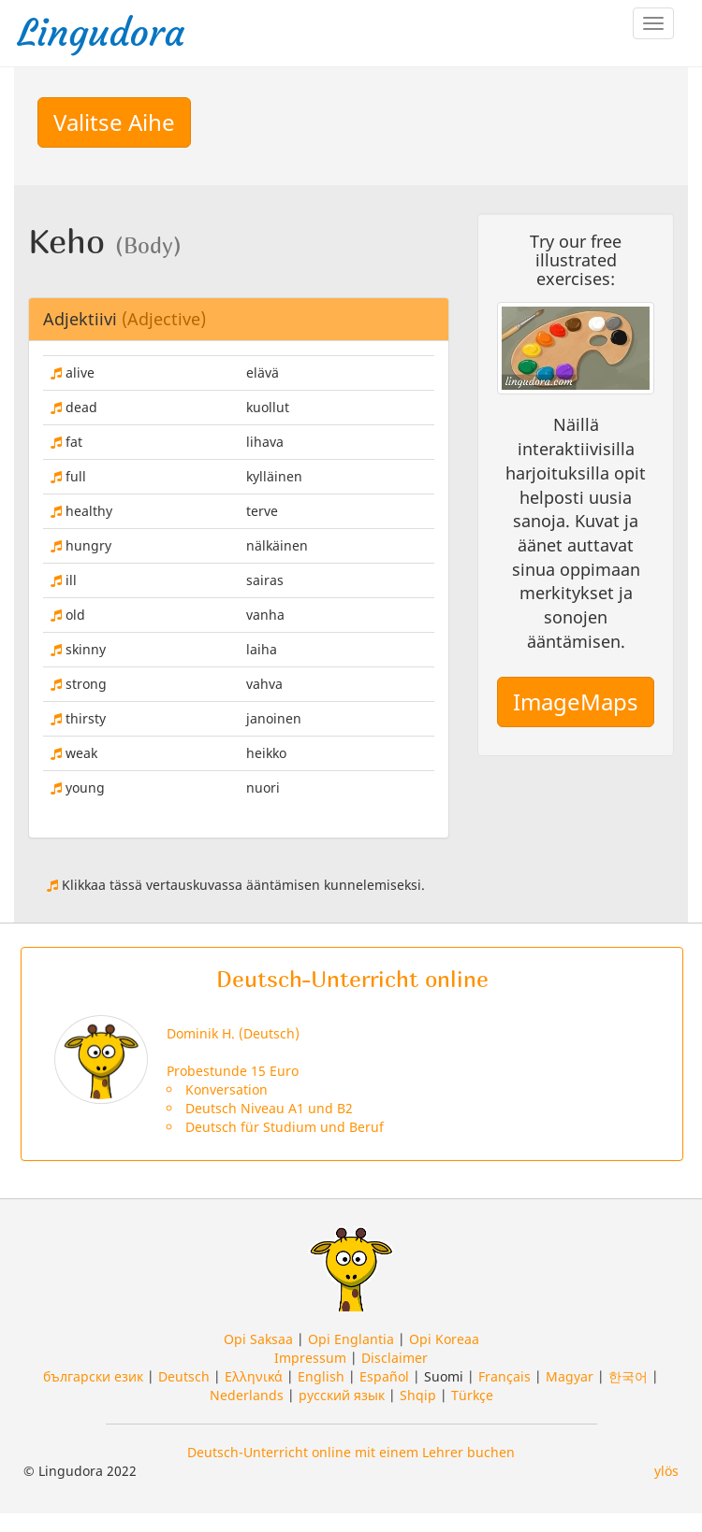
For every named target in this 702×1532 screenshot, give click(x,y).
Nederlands (247, 1395)
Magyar (569, 1376)
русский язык (342, 1395)
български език (93, 1376)
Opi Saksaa (258, 1339)
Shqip (418, 1395)
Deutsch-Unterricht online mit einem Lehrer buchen (351, 1452)
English (321, 1376)
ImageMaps (575, 701)
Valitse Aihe (114, 122)
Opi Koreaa (444, 1339)
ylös (666, 1471)
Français (504, 1376)
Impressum (310, 1358)
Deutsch (184, 1376)
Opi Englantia (351, 1339)
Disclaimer (394, 1358)
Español (384, 1376)
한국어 (628, 1376)
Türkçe (472, 1395)
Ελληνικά (254, 1376)
